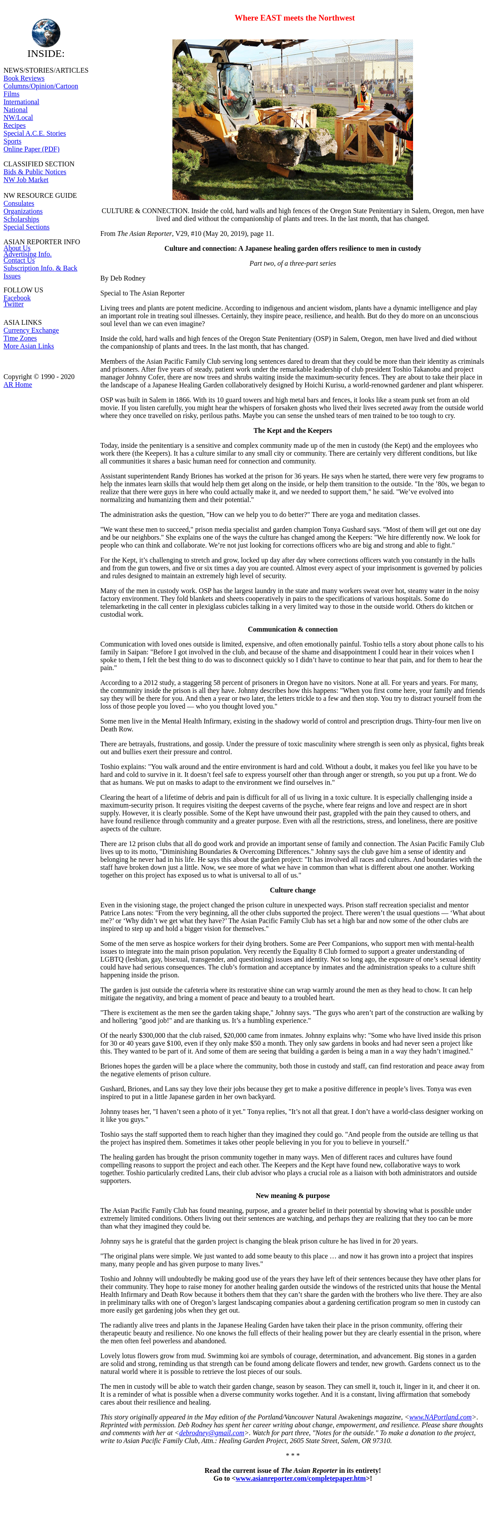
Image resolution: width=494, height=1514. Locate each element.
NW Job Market (26, 179)
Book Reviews (24, 78)
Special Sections (26, 227)
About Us (17, 248)
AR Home (18, 384)
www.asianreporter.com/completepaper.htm (301, 1478)
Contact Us (19, 260)
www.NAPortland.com (440, 1417)
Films (11, 94)
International (21, 101)
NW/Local (18, 117)
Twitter (14, 304)
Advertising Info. (28, 254)
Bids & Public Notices (35, 172)
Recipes (15, 125)
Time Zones (20, 338)
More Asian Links (29, 346)
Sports (12, 141)
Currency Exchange (31, 330)
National (16, 109)
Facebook (17, 298)
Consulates (19, 203)
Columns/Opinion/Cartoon (41, 86)
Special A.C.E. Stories (35, 133)
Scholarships (21, 219)
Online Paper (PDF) (32, 149)
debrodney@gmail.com (211, 1433)
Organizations (23, 211)
